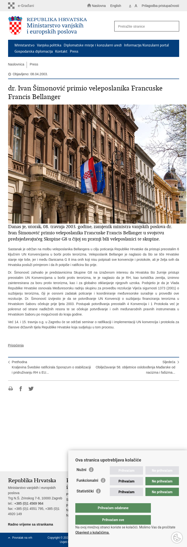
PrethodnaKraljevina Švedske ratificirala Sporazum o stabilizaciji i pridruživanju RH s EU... (51, 367)
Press (74, 51)
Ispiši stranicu (10, 388)
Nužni (81, 479)
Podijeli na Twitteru (31, 388)
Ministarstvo (24, 45)
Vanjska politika (49, 45)
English (115, 6)
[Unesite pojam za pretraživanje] (145, 26)
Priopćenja (16, 345)
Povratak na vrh (22, 537)
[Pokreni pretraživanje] (173, 26)
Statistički (85, 500)
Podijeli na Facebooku (20, 388)
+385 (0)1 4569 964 (28, 503)
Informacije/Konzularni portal (146, 45)
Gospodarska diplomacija (33, 51)
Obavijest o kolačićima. (92, 532)
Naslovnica (16, 64)
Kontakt (61, 51)
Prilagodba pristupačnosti (160, 6)
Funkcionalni (87, 490)
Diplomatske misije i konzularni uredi (93, 45)
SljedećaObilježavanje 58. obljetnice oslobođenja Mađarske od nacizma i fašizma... (135, 367)
